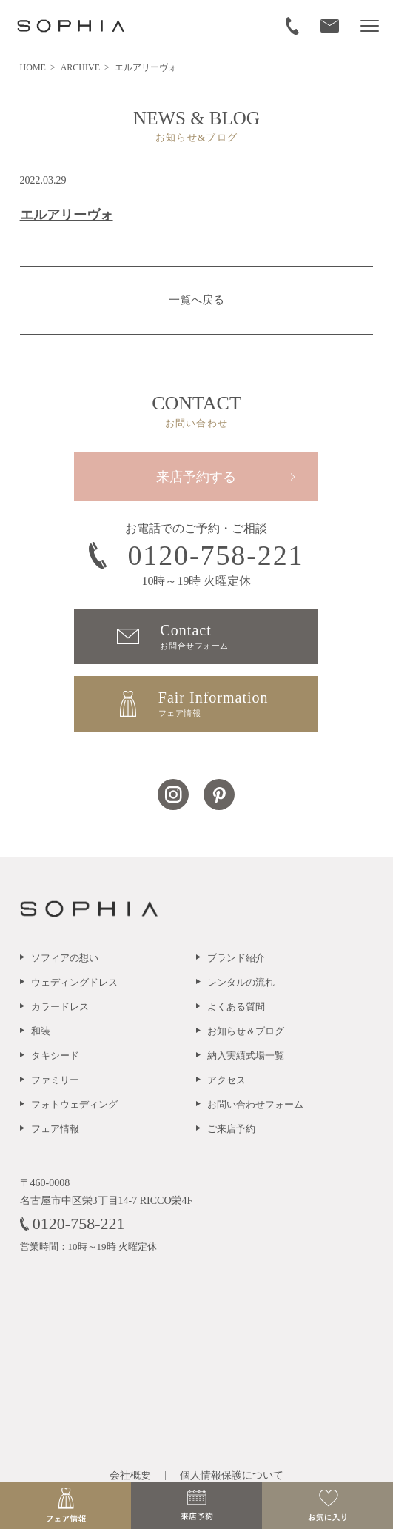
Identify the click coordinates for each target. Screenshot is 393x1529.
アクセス (226, 1079)
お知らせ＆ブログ (245, 1031)
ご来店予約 (231, 1128)
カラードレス (60, 1006)
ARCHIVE (81, 67)
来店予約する (196, 476)
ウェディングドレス (74, 982)
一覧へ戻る (196, 300)
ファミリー (55, 1079)
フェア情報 (55, 1128)
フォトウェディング (74, 1104)
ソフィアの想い (64, 957)
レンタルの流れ (241, 982)
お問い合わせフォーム (255, 1104)
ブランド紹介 (236, 957)
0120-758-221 (196, 555)
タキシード (55, 1055)
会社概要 (130, 1475)
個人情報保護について (231, 1475)
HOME (34, 67)
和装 (40, 1031)
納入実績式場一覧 (245, 1055)
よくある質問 (236, 1006)
